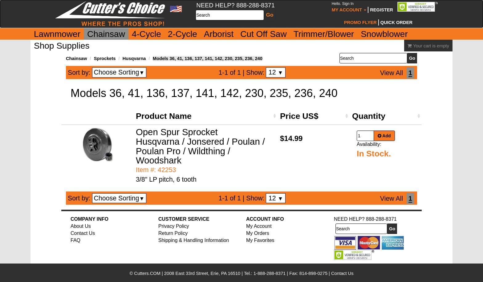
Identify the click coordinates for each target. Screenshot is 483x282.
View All (391, 73)
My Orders (257, 233)
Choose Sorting (119, 72)
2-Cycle (182, 34)
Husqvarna (134, 58)
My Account (349, 7)
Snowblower (384, 34)
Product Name (164, 116)
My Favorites (260, 240)
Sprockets (105, 58)
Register (381, 9)
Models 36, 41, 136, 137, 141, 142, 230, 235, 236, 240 (207, 58)
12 (276, 72)
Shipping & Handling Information (193, 240)
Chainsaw (106, 34)
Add (384, 135)
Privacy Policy (173, 226)
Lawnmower (57, 34)
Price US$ (299, 116)
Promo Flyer (360, 22)
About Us (81, 226)
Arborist (218, 34)
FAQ (75, 240)
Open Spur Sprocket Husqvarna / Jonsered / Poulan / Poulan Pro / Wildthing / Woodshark (200, 146)
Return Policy (173, 233)
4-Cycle (146, 34)
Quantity (368, 116)
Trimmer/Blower (324, 34)
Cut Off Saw (263, 34)
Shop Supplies (62, 45)
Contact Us (83, 233)
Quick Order (396, 22)
